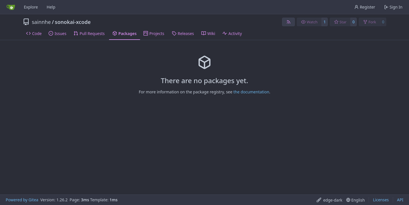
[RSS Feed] (288, 22)
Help (51, 7)
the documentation (251, 92)
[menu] (329, 200)
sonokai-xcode (73, 22)
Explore (31, 7)
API (400, 199)
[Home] (11, 7)
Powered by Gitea (22, 199)
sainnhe (41, 22)
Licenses (381, 199)
